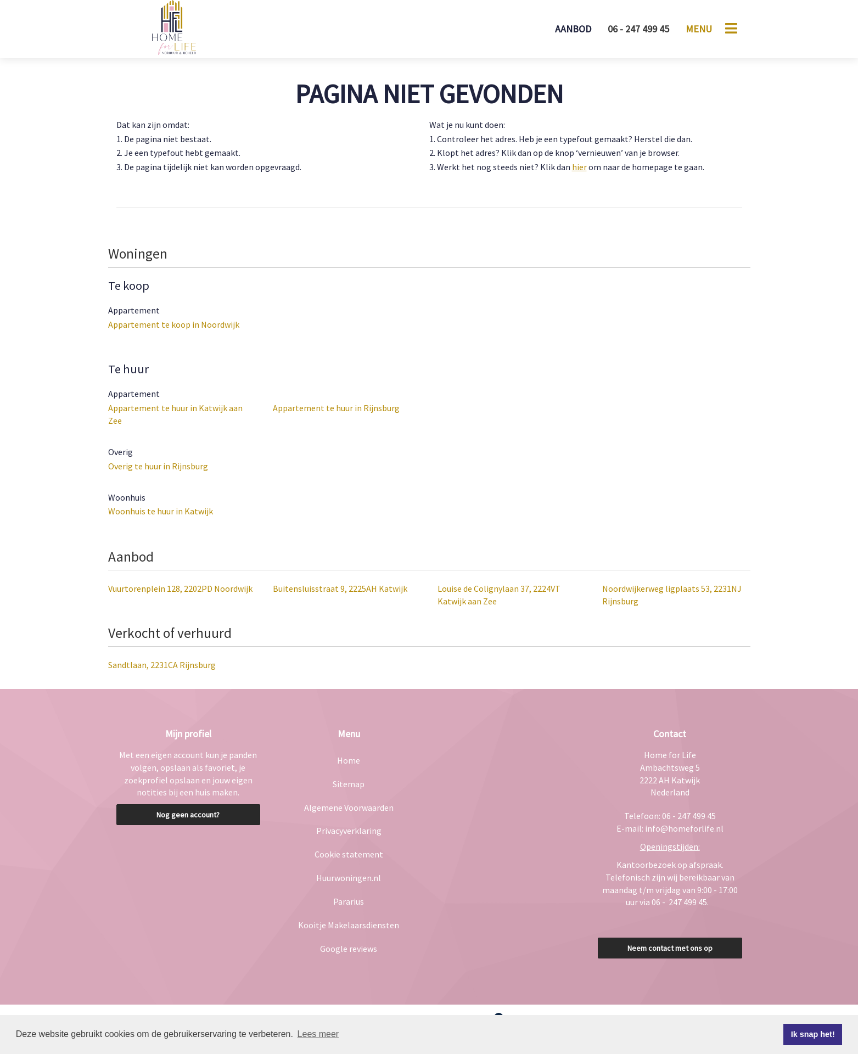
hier (579, 166)
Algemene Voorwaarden (349, 807)
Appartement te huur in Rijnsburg (336, 407)
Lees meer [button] (318, 1034)
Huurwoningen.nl (348, 877)
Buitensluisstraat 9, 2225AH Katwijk (340, 588)
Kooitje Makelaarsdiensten (348, 925)
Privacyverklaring (349, 830)
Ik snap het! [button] (813, 1034)
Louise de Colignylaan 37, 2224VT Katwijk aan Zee (499, 595)
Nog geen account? (188, 815)
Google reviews (348, 948)
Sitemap (348, 783)
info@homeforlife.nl (684, 828)
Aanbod (573, 29)
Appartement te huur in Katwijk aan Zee (175, 414)
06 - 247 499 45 (638, 29)
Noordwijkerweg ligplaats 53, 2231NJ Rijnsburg (672, 595)
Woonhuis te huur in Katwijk (160, 511)
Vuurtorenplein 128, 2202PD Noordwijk (180, 588)
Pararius (348, 901)
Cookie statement (349, 854)
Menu (699, 29)
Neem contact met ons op (670, 948)
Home (348, 760)
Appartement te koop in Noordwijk (173, 324)
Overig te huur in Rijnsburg (158, 466)
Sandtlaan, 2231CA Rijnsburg (162, 664)
